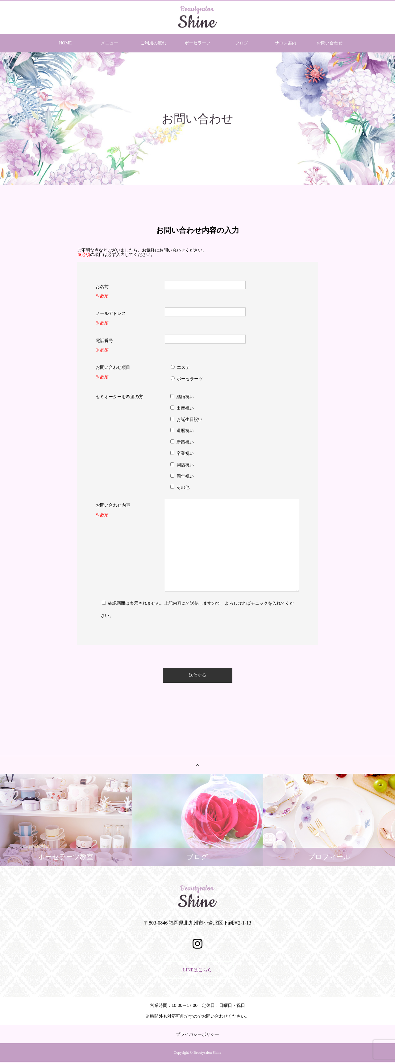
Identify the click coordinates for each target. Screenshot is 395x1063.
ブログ (241, 43)
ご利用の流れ (153, 43)
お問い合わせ (330, 43)
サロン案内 (285, 43)
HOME (65, 43)
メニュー (109, 43)
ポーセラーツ (197, 43)
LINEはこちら (197, 970)
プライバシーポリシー (197, 1035)
